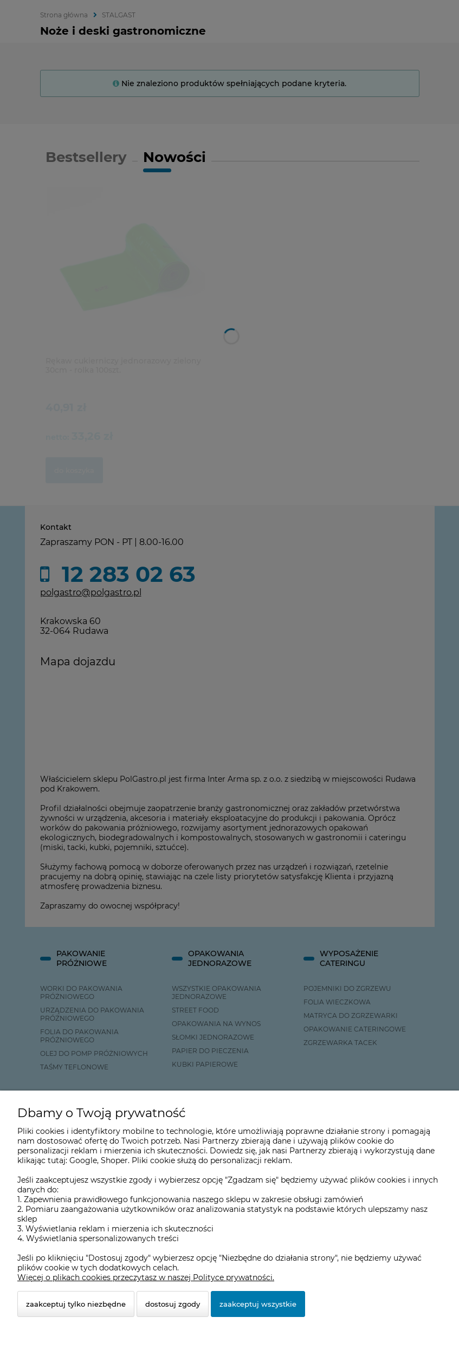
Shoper (114, 1160)
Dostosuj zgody (172, 1304)
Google (83, 1160)
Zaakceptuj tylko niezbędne (76, 1304)
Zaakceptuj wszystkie (257, 1304)
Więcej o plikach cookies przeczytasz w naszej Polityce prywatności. (145, 1277)
